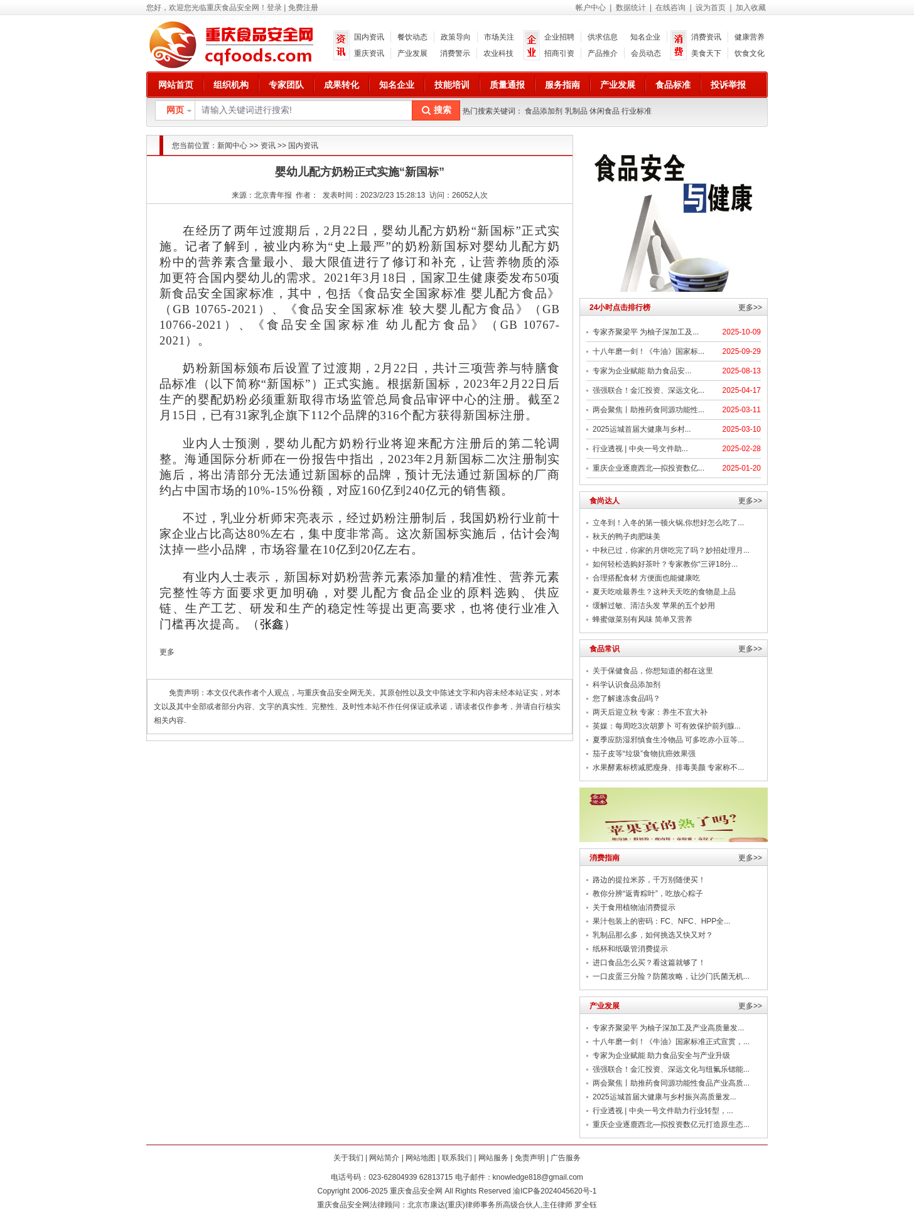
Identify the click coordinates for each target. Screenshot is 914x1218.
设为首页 (711, 7)
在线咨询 (670, 7)
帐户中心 (591, 7)
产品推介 (603, 53)
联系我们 (457, 1157)
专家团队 (286, 85)
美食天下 (706, 53)
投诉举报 (728, 85)
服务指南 (562, 85)
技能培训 (452, 85)
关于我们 (348, 1157)
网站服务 (493, 1157)
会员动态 (646, 53)
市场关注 (499, 37)
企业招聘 (559, 37)
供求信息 (603, 37)
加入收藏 (751, 7)
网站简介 (384, 1157)
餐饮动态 (412, 37)
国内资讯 (369, 37)
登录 (274, 7)
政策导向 (456, 37)
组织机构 (231, 85)
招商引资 (559, 53)
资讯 (268, 145)
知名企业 (645, 37)
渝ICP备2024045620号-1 (554, 1191)
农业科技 (498, 53)
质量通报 (507, 85)
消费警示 (455, 53)
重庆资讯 (369, 53)
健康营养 (749, 37)
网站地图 (421, 1157)
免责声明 (530, 1157)
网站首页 (175, 85)
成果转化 (341, 85)
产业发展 (412, 53)
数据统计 (631, 7)
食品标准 (673, 85)
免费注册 (303, 7)
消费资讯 (706, 37)
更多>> (750, 307)
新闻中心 (232, 145)
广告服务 (566, 1157)
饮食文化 (749, 53)
